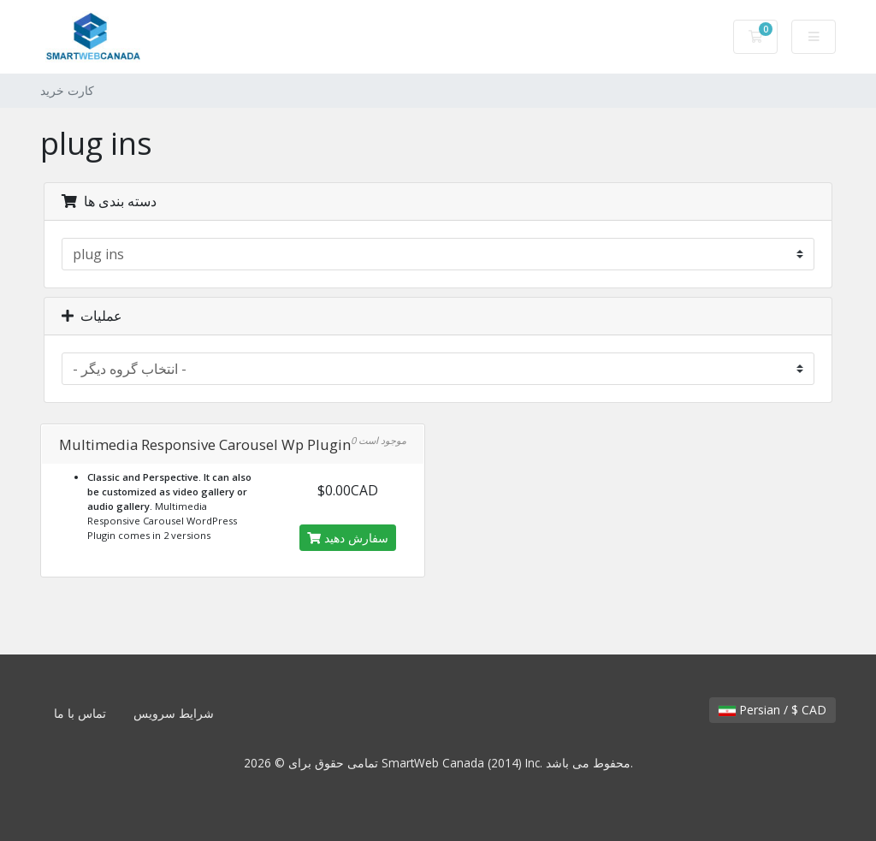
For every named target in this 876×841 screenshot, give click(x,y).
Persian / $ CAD (772, 710)
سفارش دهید (347, 538)
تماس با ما (80, 713)
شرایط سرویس (173, 713)
